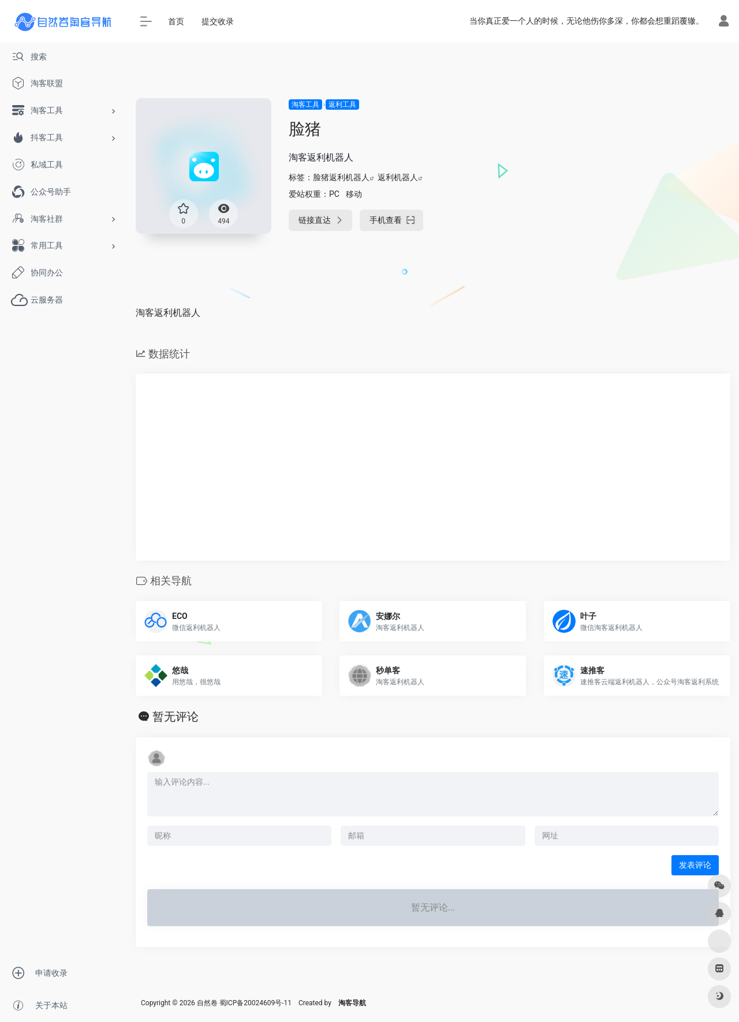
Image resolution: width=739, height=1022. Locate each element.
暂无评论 (175, 716)
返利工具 (342, 104)
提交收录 (217, 21)
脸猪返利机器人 (341, 177)
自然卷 (207, 1003)
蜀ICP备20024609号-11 (255, 1003)
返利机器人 (398, 177)
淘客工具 (305, 104)
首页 (176, 21)
